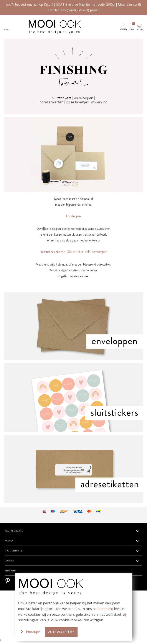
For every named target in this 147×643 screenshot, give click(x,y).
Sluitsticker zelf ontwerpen (87, 252)
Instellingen (33, 632)
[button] (124, 26)
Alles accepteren (61, 632)
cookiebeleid (103, 608)
